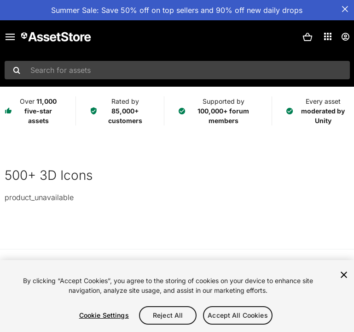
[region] (177, 296)
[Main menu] (10, 37)
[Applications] (327, 36)
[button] (307, 36)
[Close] (343, 275)
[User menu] (345, 37)
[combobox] (177, 70)
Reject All (168, 315)
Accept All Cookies (238, 315)
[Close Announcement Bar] (344, 9)
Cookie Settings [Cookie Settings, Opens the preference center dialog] (104, 315)
